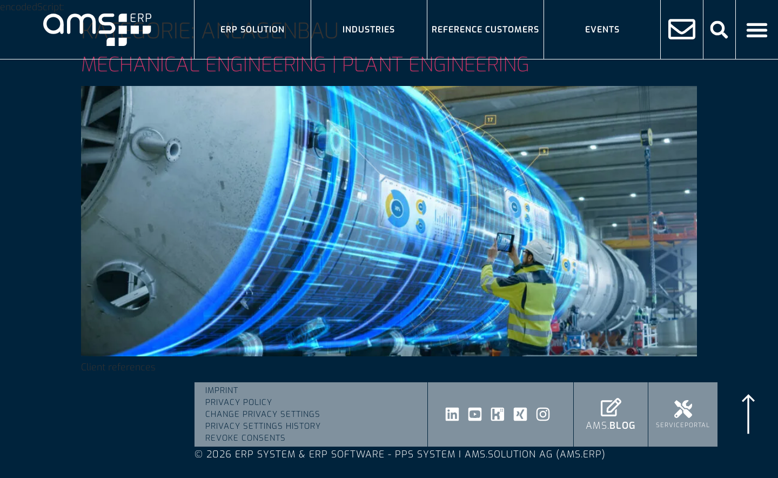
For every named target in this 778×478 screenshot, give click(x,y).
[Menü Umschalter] (757, 29)
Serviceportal (683, 425)
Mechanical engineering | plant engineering (305, 64)
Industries (369, 29)
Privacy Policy (238, 402)
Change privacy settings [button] (262, 414)
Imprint (221, 390)
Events (602, 29)
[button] (719, 29)
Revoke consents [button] (245, 438)
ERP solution (252, 29)
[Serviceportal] (683, 409)
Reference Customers (485, 29)
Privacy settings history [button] (263, 426)
